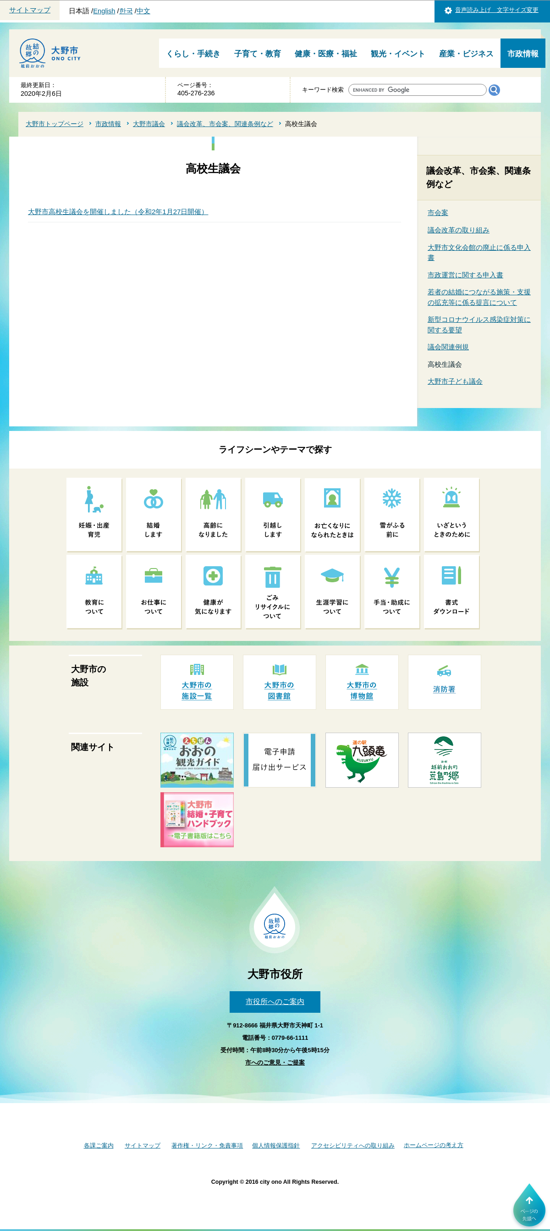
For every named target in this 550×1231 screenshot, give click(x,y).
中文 (143, 11)
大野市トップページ (54, 123)
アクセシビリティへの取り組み (353, 1145)
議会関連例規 (448, 347)
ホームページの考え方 (433, 1145)
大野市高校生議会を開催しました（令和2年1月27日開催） (118, 211)
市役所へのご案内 (275, 1001)
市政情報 (523, 54)
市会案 (438, 212)
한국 (126, 11)
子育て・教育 (257, 54)
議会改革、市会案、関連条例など (225, 123)
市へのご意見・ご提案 (275, 1062)
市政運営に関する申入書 (465, 275)
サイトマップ (29, 10)
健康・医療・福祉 (326, 54)
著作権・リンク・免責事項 (207, 1145)
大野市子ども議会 (455, 381)
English (104, 11)
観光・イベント (398, 54)
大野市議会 (149, 123)
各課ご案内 (99, 1145)
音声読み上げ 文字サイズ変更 (497, 9)
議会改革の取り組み (459, 230)
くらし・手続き (193, 54)
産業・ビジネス (466, 54)
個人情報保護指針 (276, 1145)
